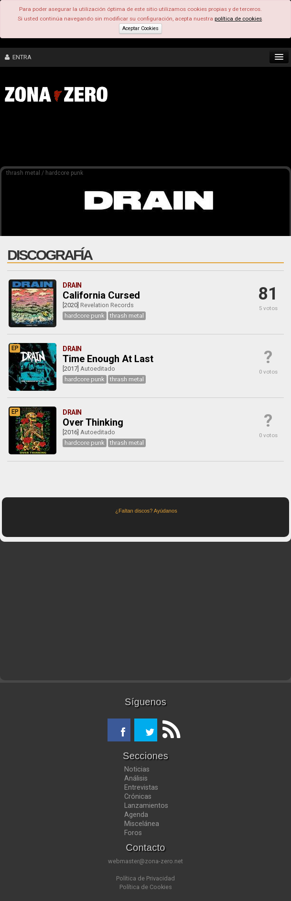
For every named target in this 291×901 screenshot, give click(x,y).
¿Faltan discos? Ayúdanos (146, 511)
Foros (133, 833)
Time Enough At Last (108, 359)
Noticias (137, 769)
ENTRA (18, 57)
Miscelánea (141, 823)
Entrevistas (141, 787)
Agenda (136, 814)
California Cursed (101, 295)
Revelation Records (107, 305)
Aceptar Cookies (140, 28)
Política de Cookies (145, 886)
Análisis (136, 778)
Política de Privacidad (145, 878)
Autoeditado (97, 368)
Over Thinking (93, 422)
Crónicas (137, 796)
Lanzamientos (146, 805)
